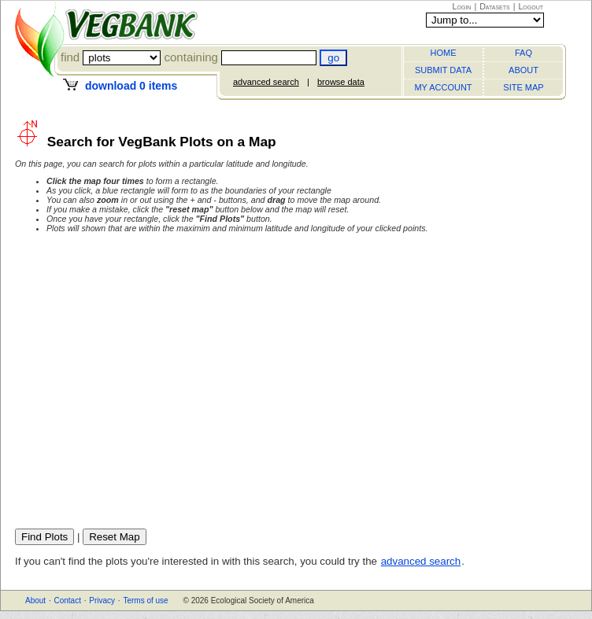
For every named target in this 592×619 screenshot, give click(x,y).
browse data (340, 82)
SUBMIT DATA (443, 70)
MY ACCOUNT (443, 87)
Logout (530, 6)
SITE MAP (523, 87)
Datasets (494, 6)
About (35, 600)
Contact (67, 600)
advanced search (266, 82)
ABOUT (523, 70)
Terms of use (145, 600)
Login (462, 6)
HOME (444, 52)
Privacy (102, 600)
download (131, 85)
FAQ (523, 52)
